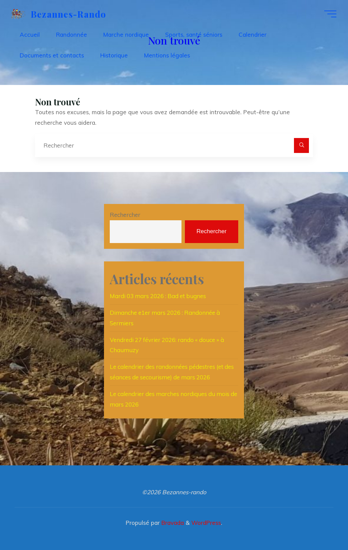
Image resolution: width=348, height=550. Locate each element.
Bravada (172, 522)
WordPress (206, 522)
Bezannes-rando (68, 13)
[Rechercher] (301, 145)
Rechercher (125, 214)
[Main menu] (330, 14)
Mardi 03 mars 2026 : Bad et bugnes (158, 295)
